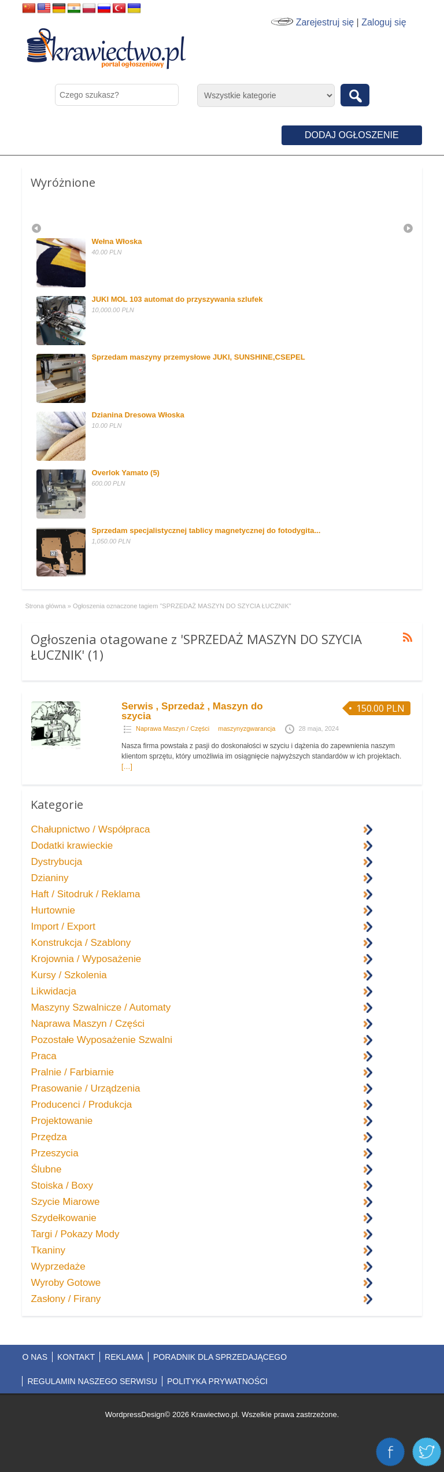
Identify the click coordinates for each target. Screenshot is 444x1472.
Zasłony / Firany (66, 1298)
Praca (43, 1056)
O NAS (34, 1357)
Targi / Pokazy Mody (75, 1234)
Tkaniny (48, 1250)
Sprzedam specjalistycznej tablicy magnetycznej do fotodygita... (205, 530)
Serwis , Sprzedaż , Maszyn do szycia (192, 711)
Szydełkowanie (63, 1217)
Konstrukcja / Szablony (81, 942)
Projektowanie (61, 1120)
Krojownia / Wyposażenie (86, 958)
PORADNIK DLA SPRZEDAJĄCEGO (220, 1357)
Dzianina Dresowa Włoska (137, 414)
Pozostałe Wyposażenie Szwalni (101, 1039)
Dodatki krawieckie (72, 845)
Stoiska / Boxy (62, 1185)
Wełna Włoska (116, 241)
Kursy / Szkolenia (68, 975)
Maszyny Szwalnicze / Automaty (101, 1007)
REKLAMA (124, 1357)
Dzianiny (49, 877)
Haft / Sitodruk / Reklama (85, 894)
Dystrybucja (56, 861)
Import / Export (63, 926)
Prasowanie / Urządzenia (85, 1088)
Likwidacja (53, 991)
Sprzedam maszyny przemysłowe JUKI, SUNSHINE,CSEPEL (198, 357)
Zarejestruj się (325, 22)
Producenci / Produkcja (81, 1104)
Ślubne (46, 1169)
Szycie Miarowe (65, 1201)
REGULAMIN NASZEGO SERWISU (92, 1381)
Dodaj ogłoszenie (352, 135)
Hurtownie (53, 910)
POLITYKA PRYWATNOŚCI (217, 1381)
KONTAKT (76, 1357)
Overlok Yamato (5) (125, 472)
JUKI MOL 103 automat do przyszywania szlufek (176, 299)
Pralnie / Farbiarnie (72, 1072)
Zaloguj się (383, 22)
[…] (126, 767)
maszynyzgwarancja (246, 728)
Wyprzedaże (58, 1266)
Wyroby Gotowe (66, 1282)
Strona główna (45, 605)
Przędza (48, 1136)
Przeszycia (54, 1153)
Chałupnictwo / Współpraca (90, 829)
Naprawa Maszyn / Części (172, 728)
